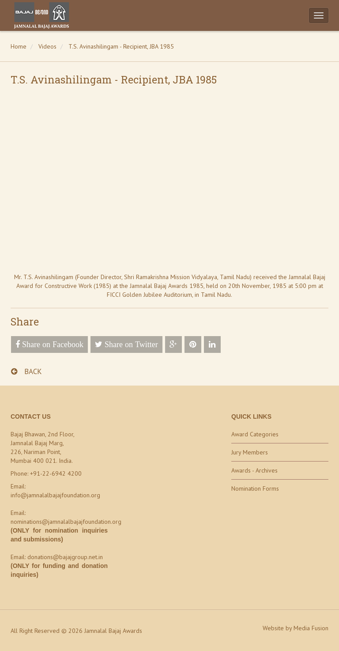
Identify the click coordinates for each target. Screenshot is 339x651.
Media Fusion (311, 628)
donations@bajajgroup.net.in (65, 557)
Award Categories (255, 434)
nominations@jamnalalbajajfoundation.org (66, 522)
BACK (26, 371)
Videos (47, 46)
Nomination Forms (255, 488)
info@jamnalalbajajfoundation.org (55, 495)
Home (18, 46)
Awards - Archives (254, 470)
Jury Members (249, 452)
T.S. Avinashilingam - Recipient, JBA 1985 (121, 46)
